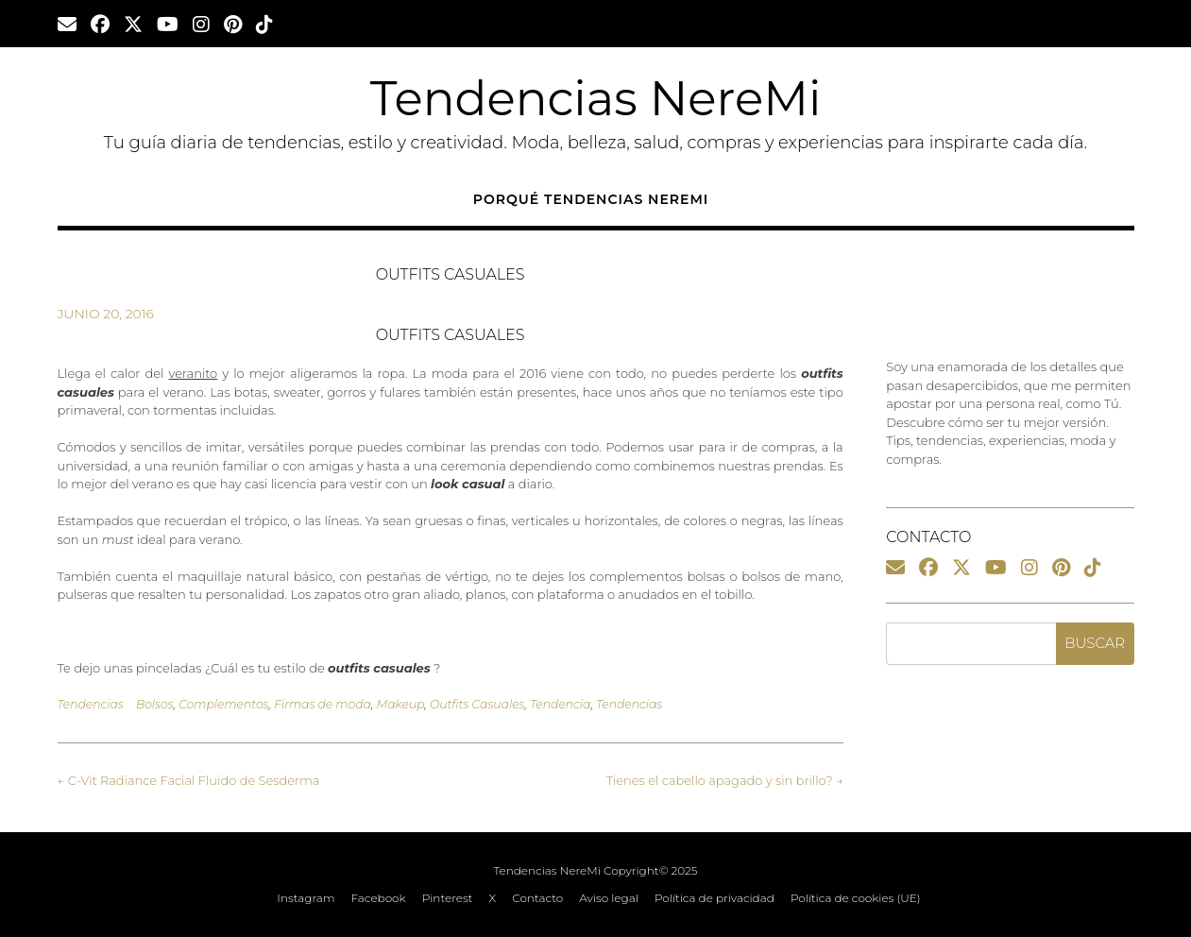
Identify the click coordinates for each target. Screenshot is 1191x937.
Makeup (400, 704)
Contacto (537, 898)
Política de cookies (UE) (856, 898)
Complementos (223, 704)
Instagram (305, 898)
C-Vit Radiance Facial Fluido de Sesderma (189, 780)
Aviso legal (608, 898)
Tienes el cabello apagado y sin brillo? (724, 780)
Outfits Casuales (477, 704)
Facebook (378, 898)
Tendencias (91, 704)
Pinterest (447, 898)
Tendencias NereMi (596, 99)
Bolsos (155, 704)
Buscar (1094, 643)
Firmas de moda (322, 704)
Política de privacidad (714, 898)
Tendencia (560, 704)
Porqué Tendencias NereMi (591, 199)
